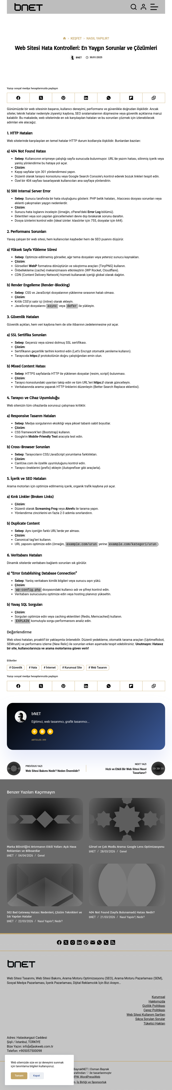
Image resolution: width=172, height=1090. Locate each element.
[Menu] (154, 7)
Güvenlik (15, 667)
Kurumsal (158, 997)
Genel (41, 855)
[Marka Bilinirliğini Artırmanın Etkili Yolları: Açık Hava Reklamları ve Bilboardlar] (45, 819)
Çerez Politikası (154, 1010)
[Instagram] (72, 942)
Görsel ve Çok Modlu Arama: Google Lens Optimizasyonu (126, 846)
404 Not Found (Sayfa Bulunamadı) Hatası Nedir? (122, 912)
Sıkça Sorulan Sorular (150, 1019)
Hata (33, 667)
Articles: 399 (38, 740)
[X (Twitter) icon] (42, 732)
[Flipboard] (131, 98)
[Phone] (106, 942)
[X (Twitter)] (41, 98)
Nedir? (59, 921)
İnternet (50, 667)
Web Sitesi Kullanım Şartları (146, 1015)
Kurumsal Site (72, 667)
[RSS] (112, 942)
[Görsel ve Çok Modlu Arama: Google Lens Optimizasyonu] (127, 819)
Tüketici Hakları (154, 1023)
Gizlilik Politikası (153, 1006)
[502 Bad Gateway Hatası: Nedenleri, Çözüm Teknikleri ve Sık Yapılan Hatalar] (45, 885)
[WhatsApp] (108, 98)
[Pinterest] (63, 98)
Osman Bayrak (99, 1069)
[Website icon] (34, 732)
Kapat (36, 1075)
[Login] (143, 7)
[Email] (92, 942)
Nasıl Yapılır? (45, 921)
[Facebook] (18, 98)
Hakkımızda (157, 1001)
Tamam (19, 1075)
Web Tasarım (98, 667)
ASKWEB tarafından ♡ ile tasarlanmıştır (86, 1073)
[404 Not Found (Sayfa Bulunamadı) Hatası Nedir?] (127, 885)
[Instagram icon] (50, 732)
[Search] (134, 7)
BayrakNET (80, 1069)
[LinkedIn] (86, 98)
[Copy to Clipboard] (153, 98)
